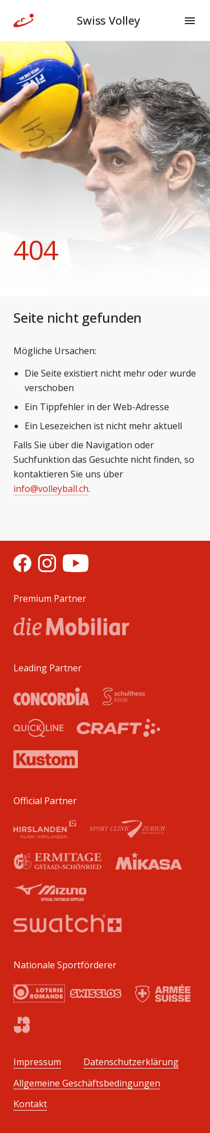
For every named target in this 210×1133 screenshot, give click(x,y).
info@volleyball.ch (50, 488)
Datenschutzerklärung (131, 1062)
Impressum (37, 1062)
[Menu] (190, 20)
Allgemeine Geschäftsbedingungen (86, 1083)
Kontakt (30, 1104)
